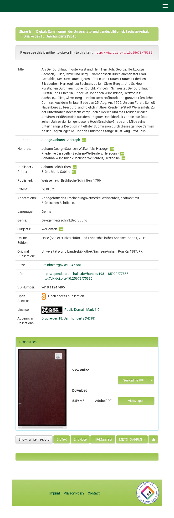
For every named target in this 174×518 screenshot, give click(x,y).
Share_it (25, 31)
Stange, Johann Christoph (60, 140)
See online (133, 380)
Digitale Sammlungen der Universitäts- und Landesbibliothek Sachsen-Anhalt (92, 31)
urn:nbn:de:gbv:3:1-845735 (61, 265)
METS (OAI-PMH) (132, 439)
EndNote (80, 439)
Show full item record (34, 439)
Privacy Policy (74, 493)
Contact (94, 493)
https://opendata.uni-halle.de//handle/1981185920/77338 (84, 274)
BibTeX (61, 439)
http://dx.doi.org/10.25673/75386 (66, 278)
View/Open (136, 401)
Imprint (55, 493)
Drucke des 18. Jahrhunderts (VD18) (50, 36)
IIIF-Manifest (102, 439)
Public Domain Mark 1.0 (81, 309)
